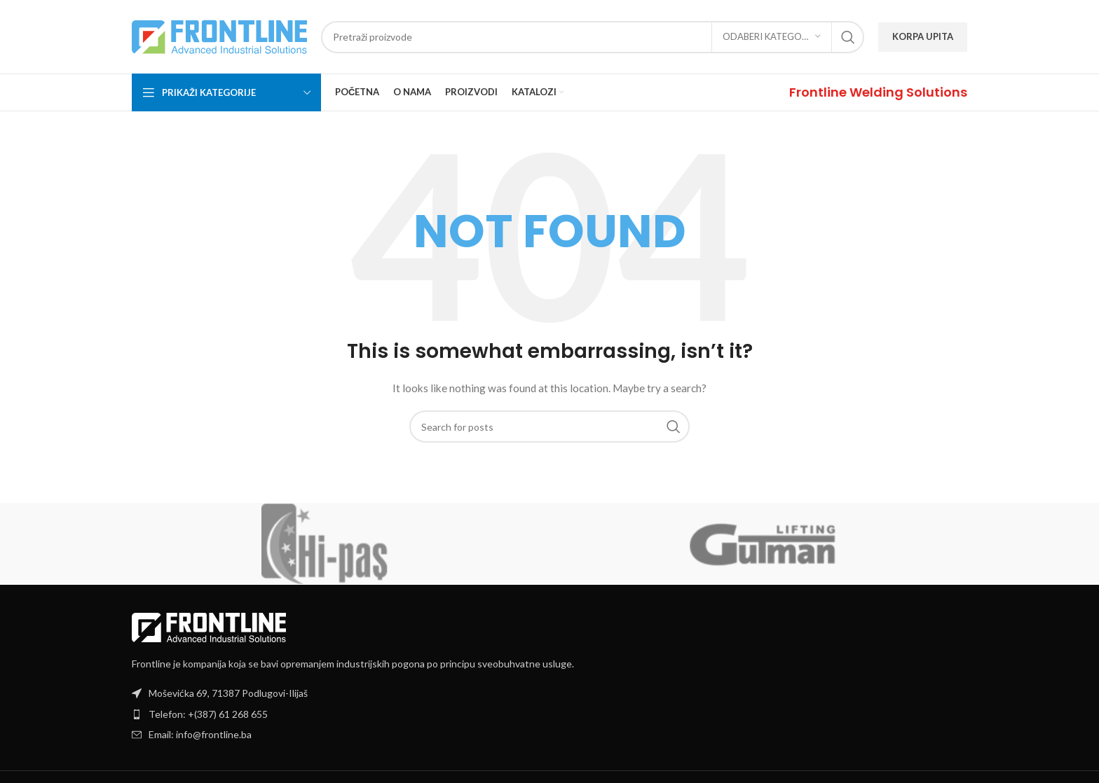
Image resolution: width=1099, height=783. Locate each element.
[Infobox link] (878, 92)
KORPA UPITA (922, 36)
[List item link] (549, 714)
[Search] (592, 37)
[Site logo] (219, 35)
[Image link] (209, 626)
